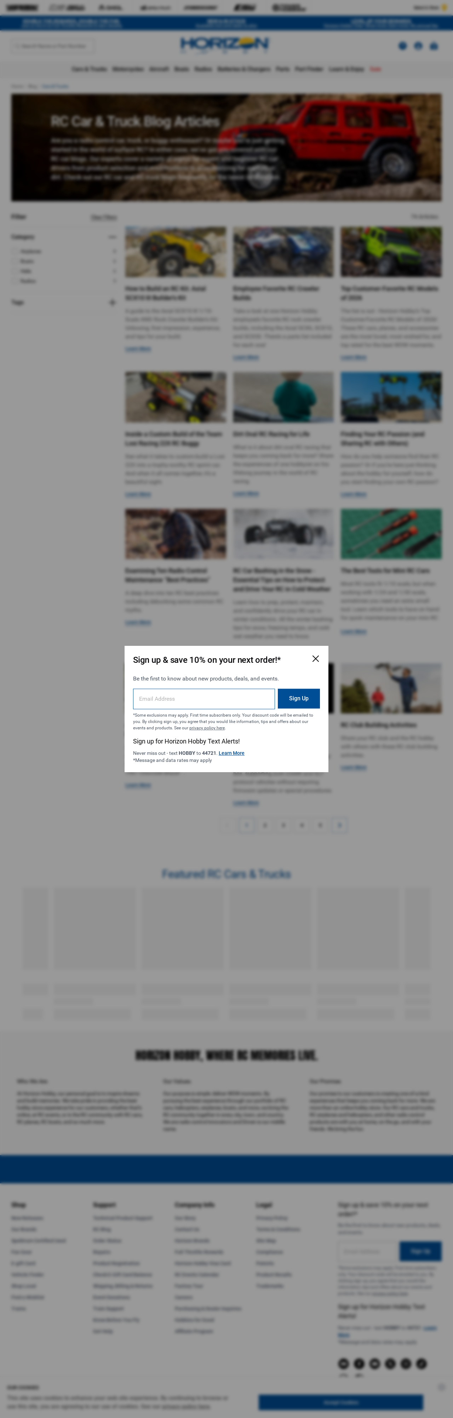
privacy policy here (207, 727)
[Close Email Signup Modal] (315, 658)
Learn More (232, 753)
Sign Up (299, 698)
